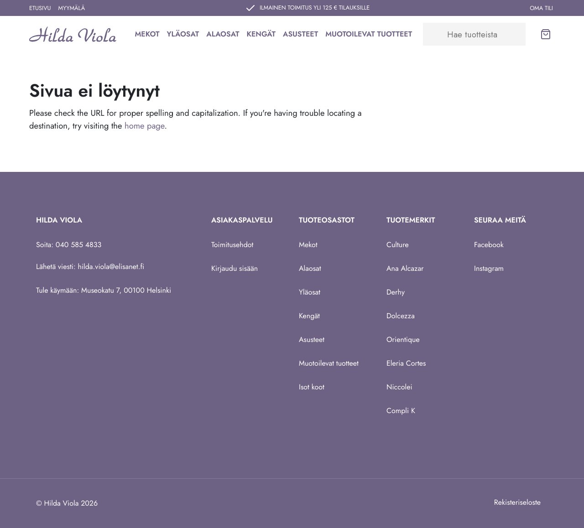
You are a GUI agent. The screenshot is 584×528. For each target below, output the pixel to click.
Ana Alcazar (405, 268)
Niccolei (399, 387)
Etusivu (40, 8)
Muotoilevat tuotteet (368, 34)
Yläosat (183, 34)
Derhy (395, 292)
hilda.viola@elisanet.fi (111, 266)
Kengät (261, 34)
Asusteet (300, 34)
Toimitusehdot (232, 244)
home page (144, 125)
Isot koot (311, 387)
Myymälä (71, 8)
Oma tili (541, 8)
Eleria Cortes (406, 363)
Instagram (489, 268)
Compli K (400, 410)
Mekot (147, 34)
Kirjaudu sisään (234, 268)
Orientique (403, 339)
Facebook (489, 244)
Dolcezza (400, 316)
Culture (397, 244)
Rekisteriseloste (517, 502)
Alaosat (222, 34)
